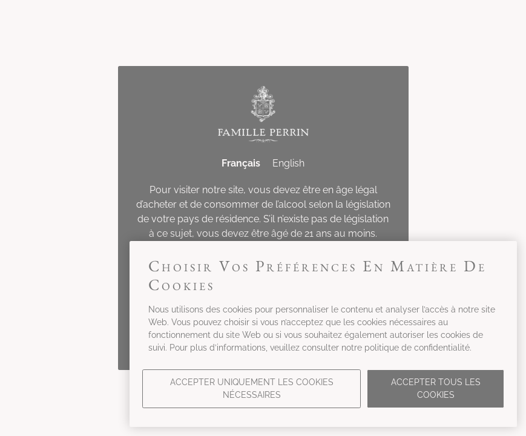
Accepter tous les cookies (436, 388)
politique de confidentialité (417, 347)
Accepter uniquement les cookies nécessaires (252, 388)
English (288, 163)
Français (241, 163)
